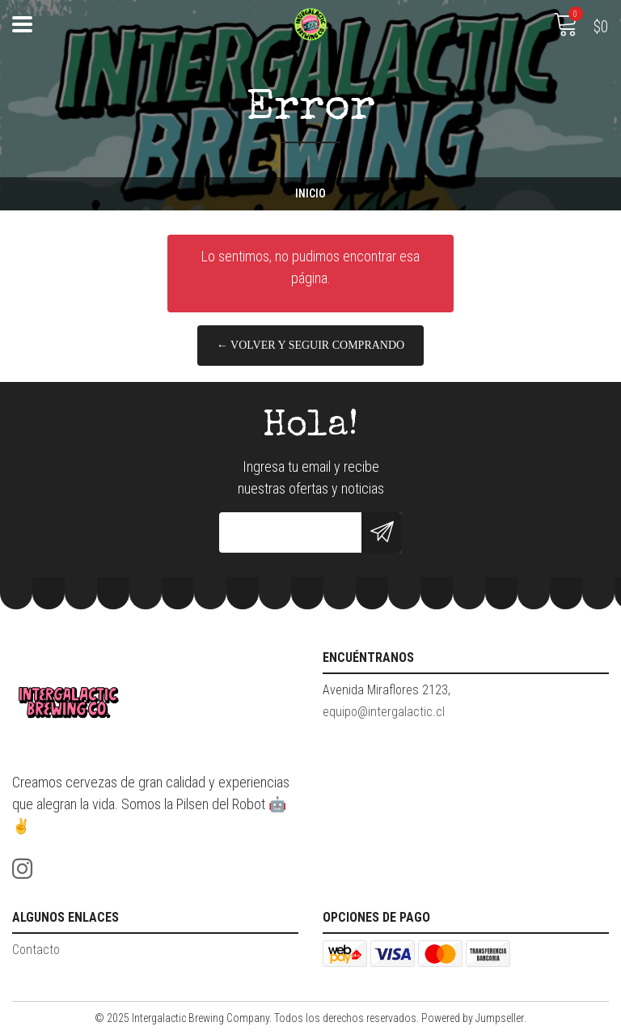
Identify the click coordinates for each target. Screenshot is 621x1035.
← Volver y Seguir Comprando (310, 345)
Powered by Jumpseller (472, 1018)
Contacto (36, 949)
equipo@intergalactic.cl (384, 711)
